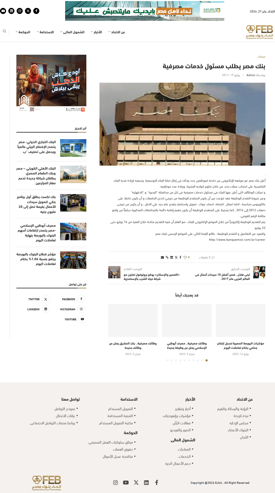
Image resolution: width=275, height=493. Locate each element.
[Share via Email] (162, 257)
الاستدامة (47, 31)
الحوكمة (24, 31)
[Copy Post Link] (167, 257)
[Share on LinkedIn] (171, 257)
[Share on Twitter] (176, 257)
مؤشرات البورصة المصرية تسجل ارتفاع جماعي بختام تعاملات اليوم (240, 345)
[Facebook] (36, 11)
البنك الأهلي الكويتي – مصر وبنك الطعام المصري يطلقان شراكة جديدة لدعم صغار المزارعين (36, 175)
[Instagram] (20, 11)
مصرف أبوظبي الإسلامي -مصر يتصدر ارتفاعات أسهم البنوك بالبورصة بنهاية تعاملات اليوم (37, 232)
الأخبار (98, 31)
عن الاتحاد (118, 31)
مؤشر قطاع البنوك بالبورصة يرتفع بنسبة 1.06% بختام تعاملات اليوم (36, 258)
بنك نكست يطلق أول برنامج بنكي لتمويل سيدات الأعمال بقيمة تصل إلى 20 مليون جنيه (36, 204)
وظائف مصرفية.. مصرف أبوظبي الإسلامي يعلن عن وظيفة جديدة (187, 345)
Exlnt (219, 482)
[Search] (4, 32)
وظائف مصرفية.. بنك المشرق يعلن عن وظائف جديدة (133, 345)
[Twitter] (28, 11)
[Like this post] (185, 257)
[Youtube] (3, 11)
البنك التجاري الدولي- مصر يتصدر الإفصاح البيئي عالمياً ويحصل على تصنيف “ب (36, 146)
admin (251, 74)
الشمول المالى (73, 31)
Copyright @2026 (203, 482)
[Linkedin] (11, 11)
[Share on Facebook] (180, 257)
